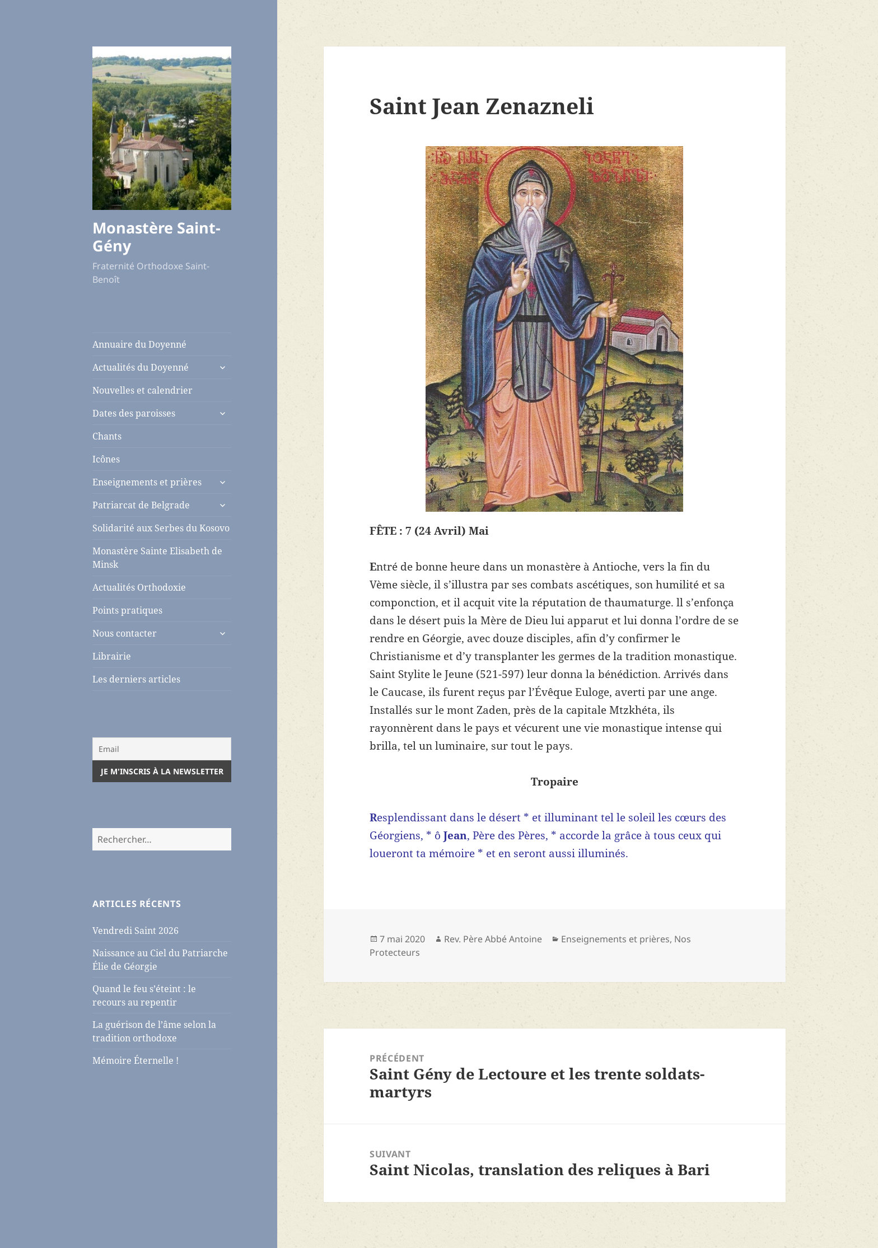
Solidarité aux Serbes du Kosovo (161, 528)
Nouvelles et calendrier (142, 390)
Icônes (106, 459)
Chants (107, 436)
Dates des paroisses (133, 413)
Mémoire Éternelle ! (135, 1060)
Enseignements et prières (147, 482)
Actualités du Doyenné (140, 367)
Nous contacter (124, 633)
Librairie (111, 656)
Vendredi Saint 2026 (135, 930)
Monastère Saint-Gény (156, 236)
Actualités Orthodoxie (139, 587)
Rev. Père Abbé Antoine (493, 939)
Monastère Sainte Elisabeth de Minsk (157, 558)
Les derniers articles (136, 679)
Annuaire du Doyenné (139, 344)
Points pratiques (127, 610)
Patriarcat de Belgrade (141, 505)
